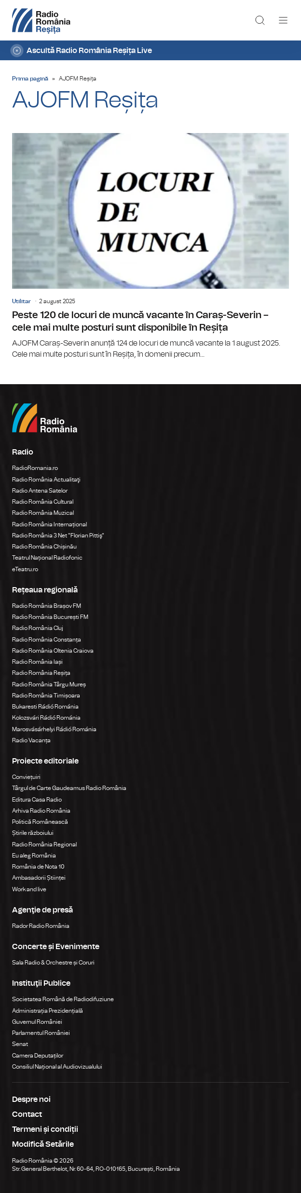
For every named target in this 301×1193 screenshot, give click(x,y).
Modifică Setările (43, 1144)
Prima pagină (30, 78)
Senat (20, 1044)
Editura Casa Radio (37, 800)
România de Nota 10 (38, 867)
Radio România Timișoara (46, 695)
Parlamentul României (41, 1033)
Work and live (29, 889)
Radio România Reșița (41, 673)
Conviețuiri (26, 777)
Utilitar (21, 301)
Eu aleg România (34, 855)
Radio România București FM (50, 617)
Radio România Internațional (49, 524)
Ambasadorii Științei (39, 878)
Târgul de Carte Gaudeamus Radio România (69, 788)
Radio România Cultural (42, 502)
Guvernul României (37, 1022)
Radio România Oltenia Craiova (53, 651)
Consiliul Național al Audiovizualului (57, 1067)
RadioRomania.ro (35, 468)
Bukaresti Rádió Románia (45, 707)
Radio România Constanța (46, 640)
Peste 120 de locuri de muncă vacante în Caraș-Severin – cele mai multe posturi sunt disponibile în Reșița (150, 246)
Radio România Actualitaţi (46, 480)
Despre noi (31, 1099)
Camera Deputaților (37, 1056)
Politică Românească (40, 822)
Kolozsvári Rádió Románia (46, 718)
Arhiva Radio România (41, 811)
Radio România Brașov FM (46, 606)
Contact (27, 1114)
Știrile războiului (33, 833)
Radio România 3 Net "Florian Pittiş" (58, 535)
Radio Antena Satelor (40, 491)
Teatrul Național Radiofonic (47, 558)
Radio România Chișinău (44, 547)
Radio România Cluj (37, 628)
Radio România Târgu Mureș (49, 684)
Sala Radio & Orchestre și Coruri (53, 962)
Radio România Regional (44, 844)
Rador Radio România (40, 926)
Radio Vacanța (31, 740)
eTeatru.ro (25, 569)
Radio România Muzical (43, 513)
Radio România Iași (37, 662)
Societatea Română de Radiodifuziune (63, 999)
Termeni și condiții (45, 1129)
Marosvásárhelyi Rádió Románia (54, 729)
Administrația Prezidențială (47, 1011)
